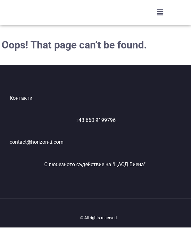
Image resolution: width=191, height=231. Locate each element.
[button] (159, 12)
